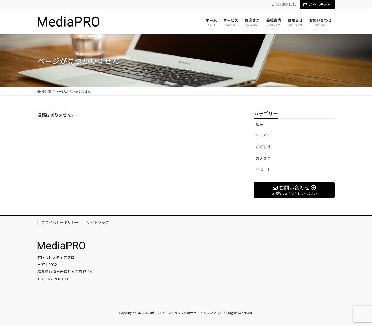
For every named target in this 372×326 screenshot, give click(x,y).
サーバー (263, 135)
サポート (263, 169)
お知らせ (263, 146)
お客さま (263, 158)
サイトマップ (98, 222)
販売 (259, 124)
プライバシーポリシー (60, 222)
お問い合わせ (317, 4)
